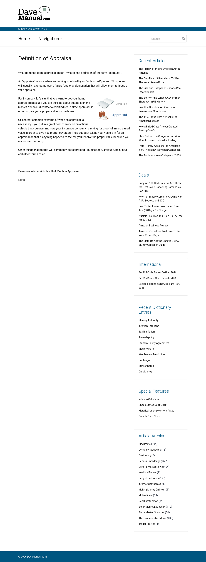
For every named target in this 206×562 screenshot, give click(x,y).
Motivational (146, 495)
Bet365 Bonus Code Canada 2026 (158, 278)
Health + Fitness (148, 472)
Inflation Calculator (149, 399)
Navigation (48, 38)
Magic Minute (146, 348)
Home (24, 38)
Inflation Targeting (149, 326)
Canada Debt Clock (149, 416)
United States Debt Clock (153, 404)
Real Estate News (148, 501)
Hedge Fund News (149, 478)
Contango (144, 360)
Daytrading (145, 455)
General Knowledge (149, 461)
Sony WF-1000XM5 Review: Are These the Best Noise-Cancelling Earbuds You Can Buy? (160, 187)
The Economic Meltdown (153, 518)
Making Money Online (151, 489)
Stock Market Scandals (152, 512)
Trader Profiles (147, 523)
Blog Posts (145, 444)
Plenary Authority (148, 320)
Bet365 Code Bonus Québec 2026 (158, 272)
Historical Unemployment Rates (156, 410)
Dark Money (145, 371)
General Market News (151, 466)
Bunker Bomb (146, 365)
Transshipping (147, 337)
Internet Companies (150, 483)
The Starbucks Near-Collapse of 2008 (160, 155)
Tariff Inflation (147, 331)
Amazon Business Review (153, 225)
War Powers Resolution (152, 354)
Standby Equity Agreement (154, 343)
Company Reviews (149, 449)
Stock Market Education (152, 506)
